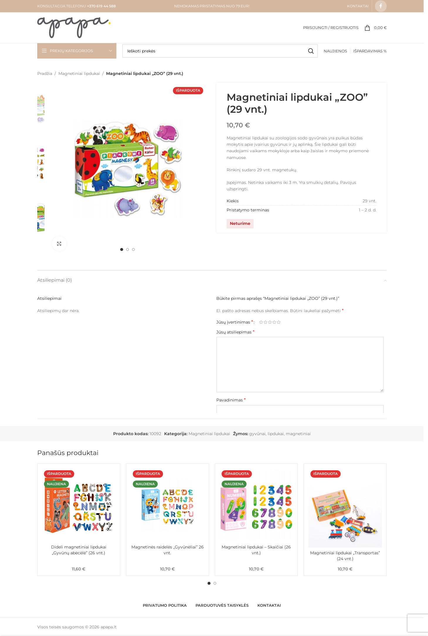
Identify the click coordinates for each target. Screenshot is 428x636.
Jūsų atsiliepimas (235, 332)
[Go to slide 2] (127, 249)
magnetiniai (298, 433)
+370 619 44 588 (101, 6)
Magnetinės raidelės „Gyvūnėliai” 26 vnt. (167, 549)
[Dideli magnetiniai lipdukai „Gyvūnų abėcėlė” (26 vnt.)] (79, 505)
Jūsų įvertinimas (234, 322)
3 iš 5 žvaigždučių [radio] (270, 322)
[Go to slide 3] (133, 249)
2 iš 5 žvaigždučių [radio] (265, 322)
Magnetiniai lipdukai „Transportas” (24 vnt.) (345, 555)
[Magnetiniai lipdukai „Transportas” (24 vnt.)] (345, 508)
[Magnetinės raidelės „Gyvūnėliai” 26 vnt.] (167, 505)
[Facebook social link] (381, 6)
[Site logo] (74, 27)
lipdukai (276, 433)
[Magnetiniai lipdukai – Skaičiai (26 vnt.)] (256, 505)
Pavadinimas (231, 400)
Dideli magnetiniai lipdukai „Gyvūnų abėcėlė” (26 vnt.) (78, 549)
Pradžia (44, 73)
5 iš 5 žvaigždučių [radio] (278, 322)
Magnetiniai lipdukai (79, 73)
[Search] (220, 51)
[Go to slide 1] (121, 249)
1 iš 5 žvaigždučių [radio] (261, 322)
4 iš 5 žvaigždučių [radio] (274, 322)
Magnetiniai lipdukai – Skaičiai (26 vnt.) (256, 549)
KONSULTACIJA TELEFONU (61, 6)
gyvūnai (257, 433)
